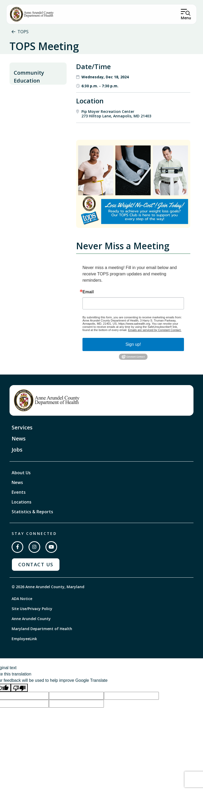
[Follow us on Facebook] (17, 563)
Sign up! (133, 361)
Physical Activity (29, 121)
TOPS (23, 32)
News (19, 455)
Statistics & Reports (32, 528)
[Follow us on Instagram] (34, 563)
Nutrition (23, 111)
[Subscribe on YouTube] (51, 563)
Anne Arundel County (31, 634)
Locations (21, 518)
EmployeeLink (24, 655)
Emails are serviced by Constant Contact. (154, 346)
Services (22, 444)
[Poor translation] (19, 704)
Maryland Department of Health (42, 645)
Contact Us (35, 581)
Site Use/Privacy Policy (32, 624)
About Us (21, 489)
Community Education (29, 93)
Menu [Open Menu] (186, 17)
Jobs (17, 466)
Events (19, 509)
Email (88, 308)
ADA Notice (22, 614)
